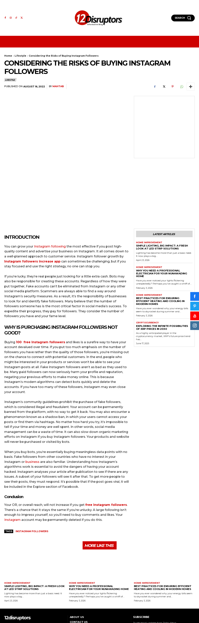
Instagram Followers (32, 489)
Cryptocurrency (147, 281)
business (32, 420)
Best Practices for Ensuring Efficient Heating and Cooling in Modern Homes (160, 259)
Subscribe (184, 591)
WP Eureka (188, 609)
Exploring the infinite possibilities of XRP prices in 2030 (162, 285)
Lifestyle (20, 55)
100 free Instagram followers (40, 300)
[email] (153, 591)
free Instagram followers (106, 463)
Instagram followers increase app (32, 219)
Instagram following (50, 204)
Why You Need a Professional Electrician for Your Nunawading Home (161, 231)
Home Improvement (149, 200)
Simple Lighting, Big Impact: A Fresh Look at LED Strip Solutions (162, 205)
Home (8, 55)
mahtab (58, 86)
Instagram (12, 478)
